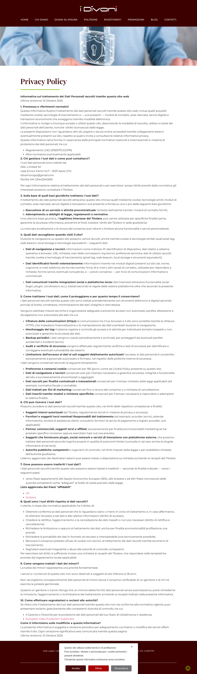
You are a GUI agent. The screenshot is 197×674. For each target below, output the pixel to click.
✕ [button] (132, 646)
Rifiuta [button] (98, 668)
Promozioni (136, 19)
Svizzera (31, 497)
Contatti (170, 19)
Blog (154, 19)
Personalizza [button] (121, 668)
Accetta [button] (76, 668)
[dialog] (98, 658)
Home (24, 19)
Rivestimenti (112, 19)
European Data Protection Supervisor (50, 618)
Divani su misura (66, 19)
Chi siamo (41, 19)
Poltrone (90, 19)
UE (27, 493)
